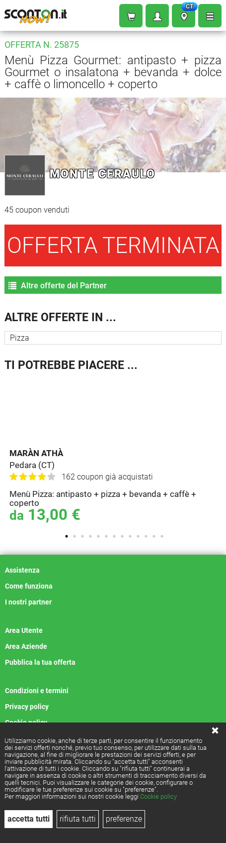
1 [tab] (67, 536)
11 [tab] (146, 536)
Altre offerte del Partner (57, 285)
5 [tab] (98, 536)
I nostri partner (28, 602)
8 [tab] (122, 536)
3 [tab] (82, 536)
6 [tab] (106, 536)
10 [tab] (138, 536)
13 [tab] (162, 536)
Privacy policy (27, 707)
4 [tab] (90, 536)
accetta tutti (28, 819)
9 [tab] (130, 536)
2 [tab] (74, 536)
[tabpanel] (115, 452)
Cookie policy (158, 796)
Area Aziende (26, 646)
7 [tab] (114, 536)
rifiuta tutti (78, 819)
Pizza (19, 338)
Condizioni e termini (37, 691)
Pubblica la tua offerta (40, 662)
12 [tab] (154, 536)
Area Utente (24, 630)
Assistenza (22, 570)
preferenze (124, 819)
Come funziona (29, 586)
